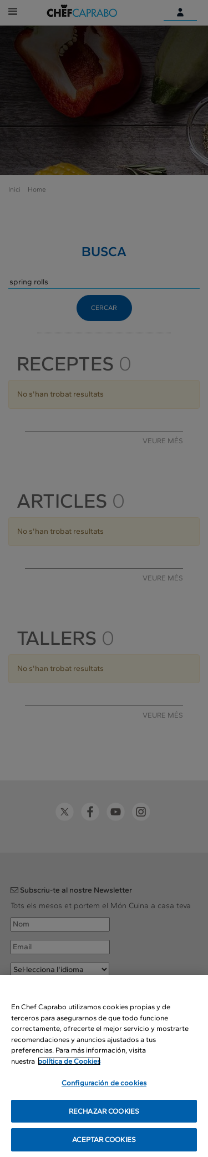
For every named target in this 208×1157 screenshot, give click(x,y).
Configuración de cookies (104, 1083)
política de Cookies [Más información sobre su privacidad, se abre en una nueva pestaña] (69, 1061)
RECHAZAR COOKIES (104, 1111)
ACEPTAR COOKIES (104, 1139)
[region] (104, 1066)
